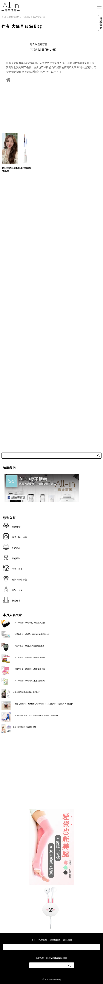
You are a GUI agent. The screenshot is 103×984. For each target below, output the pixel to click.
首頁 (33, 939)
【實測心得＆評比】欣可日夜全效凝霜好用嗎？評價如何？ (36, 715)
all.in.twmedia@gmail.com (56, 957)
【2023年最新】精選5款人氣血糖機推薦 (28, 645)
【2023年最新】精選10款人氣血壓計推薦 (29, 622)
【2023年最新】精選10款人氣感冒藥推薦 (29, 657)
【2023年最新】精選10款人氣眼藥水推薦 (29, 669)
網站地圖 (67, 939)
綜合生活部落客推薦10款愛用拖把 (26, 692)
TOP (12, 17)
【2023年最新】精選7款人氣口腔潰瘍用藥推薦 (31, 634)
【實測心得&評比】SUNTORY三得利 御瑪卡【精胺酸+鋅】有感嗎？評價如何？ (43, 703)
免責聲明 (42, 939)
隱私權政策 (55, 939)
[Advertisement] (51, 107)
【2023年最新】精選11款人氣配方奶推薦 (29, 680)
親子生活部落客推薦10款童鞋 (24, 727)
